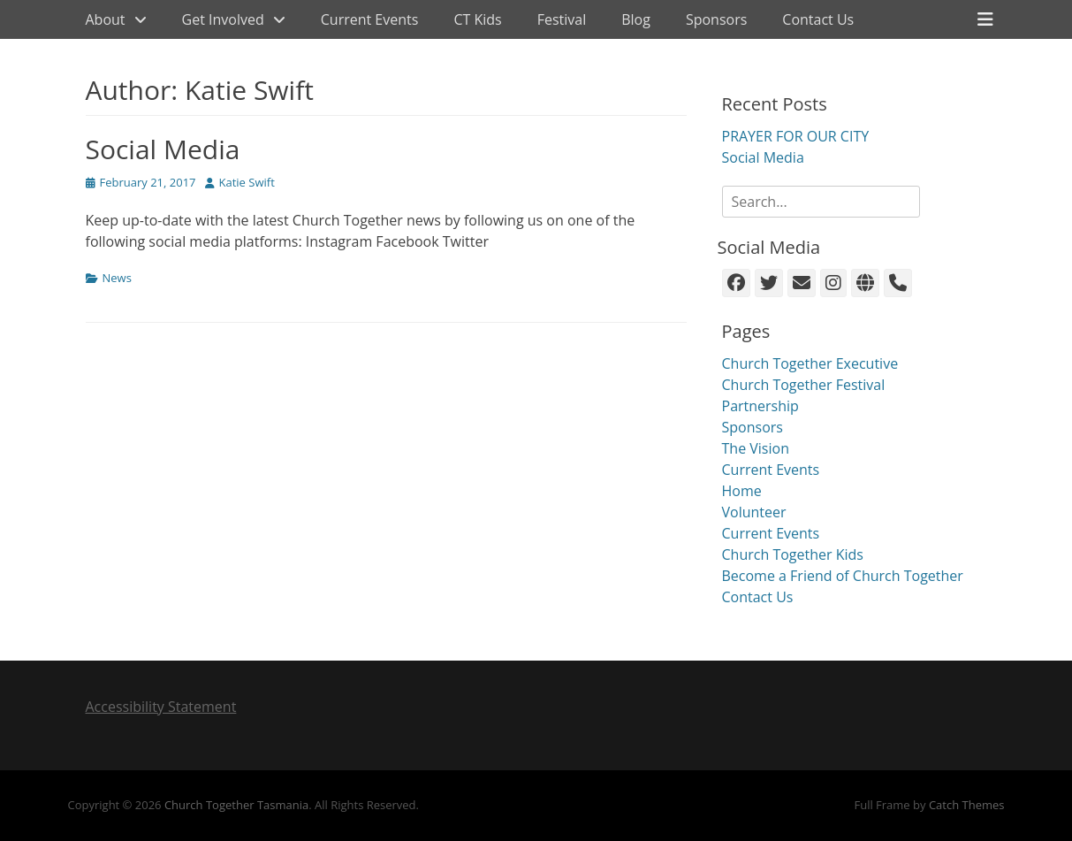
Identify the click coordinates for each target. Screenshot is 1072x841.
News (117, 278)
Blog (635, 19)
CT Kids (477, 19)
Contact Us (818, 19)
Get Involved (223, 19)
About (105, 19)
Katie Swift (247, 182)
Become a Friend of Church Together (842, 575)
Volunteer (754, 512)
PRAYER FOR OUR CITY (796, 136)
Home (742, 491)
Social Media (163, 149)
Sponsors (716, 19)
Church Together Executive (810, 363)
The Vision (755, 448)
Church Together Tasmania (236, 805)
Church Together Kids (792, 554)
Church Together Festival (804, 384)
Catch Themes (967, 805)
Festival (562, 19)
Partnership (760, 406)
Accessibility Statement (161, 706)
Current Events (370, 19)
